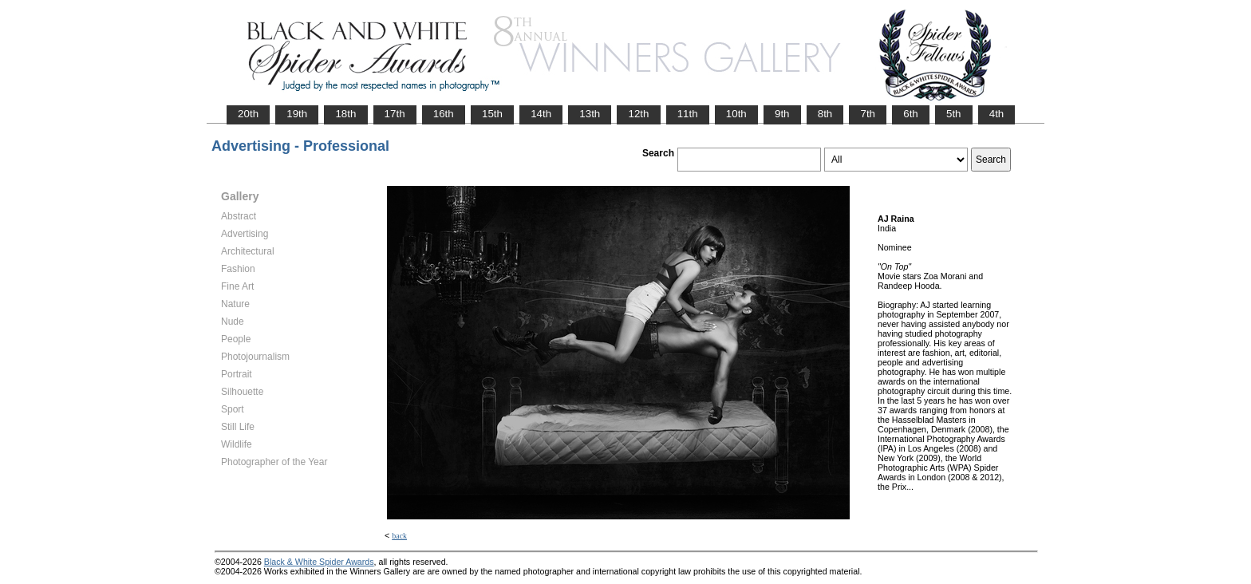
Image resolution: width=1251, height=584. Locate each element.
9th (782, 114)
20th (248, 114)
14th (541, 114)
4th (997, 114)
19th (297, 114)
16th (443, 114)
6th (910, 114)
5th (953, 114)
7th (867, 114)
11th (688, 114)
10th (736, 114)
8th (825, 114)
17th (395, 114)
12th (638, 114)
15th (492, 114)
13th (589, 114)
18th (345, 114)
